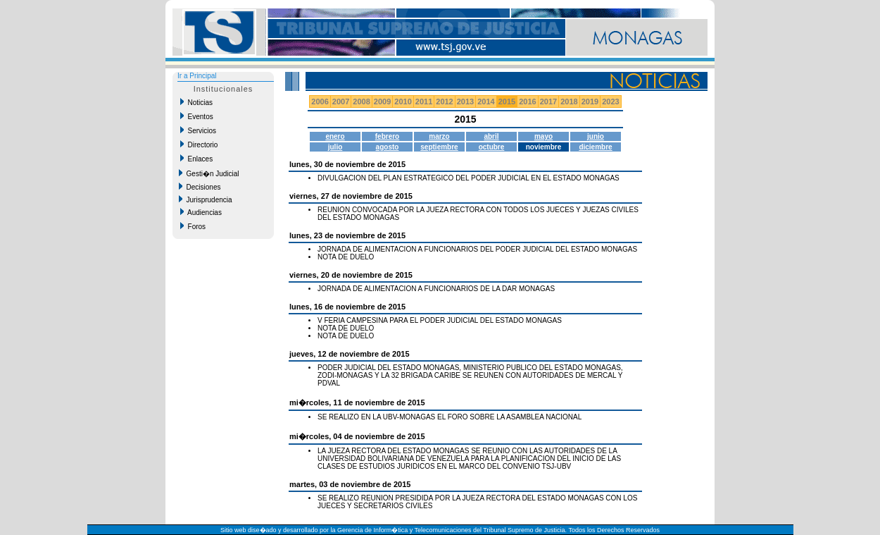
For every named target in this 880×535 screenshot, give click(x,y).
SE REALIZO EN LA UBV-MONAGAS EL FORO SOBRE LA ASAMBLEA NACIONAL (450, 417)
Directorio (199, 144)
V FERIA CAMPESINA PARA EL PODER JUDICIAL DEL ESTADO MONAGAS (440, 320)
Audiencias (201, 212)
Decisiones (199, 187)
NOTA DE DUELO (346, 257)
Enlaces (196, 158)
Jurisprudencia (205, 199)
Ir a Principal (197, 76)
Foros (193, 226)
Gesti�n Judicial (209, 173)
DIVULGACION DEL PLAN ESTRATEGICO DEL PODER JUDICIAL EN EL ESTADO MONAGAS (469, 178)
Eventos (196, 116)
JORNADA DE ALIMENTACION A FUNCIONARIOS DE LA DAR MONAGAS (436, 289)
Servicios (198, 130)
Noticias (196, 102)
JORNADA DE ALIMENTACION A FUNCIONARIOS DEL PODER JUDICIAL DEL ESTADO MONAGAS (477, 249)
